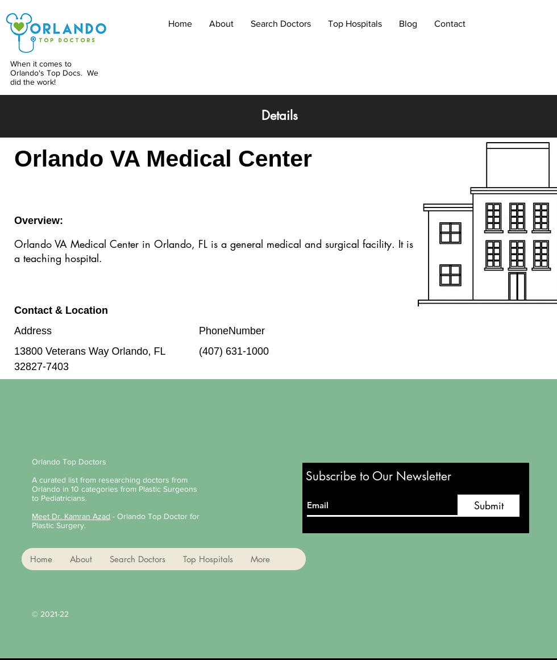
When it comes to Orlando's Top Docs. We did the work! (54, 72)
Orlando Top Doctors (69, 461)
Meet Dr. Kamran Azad (71, 516)
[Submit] (488, 506)
